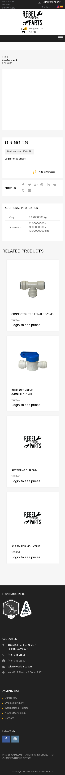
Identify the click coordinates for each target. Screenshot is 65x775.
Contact (9, 718)
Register (46, 7)
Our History (11, 697)
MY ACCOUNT (8, 1)
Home (5, 57)
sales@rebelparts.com (20, 666)
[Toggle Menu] (60, 39)
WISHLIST (6, 4)
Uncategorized (9, 60)
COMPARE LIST (9, 8)
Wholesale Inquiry (14, 702)
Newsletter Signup (15, 713)
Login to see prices (15, 158)
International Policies (16, 708)
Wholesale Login (52, 2)
